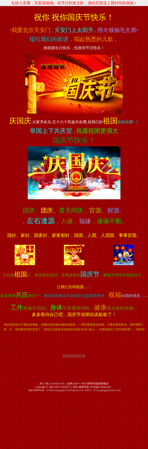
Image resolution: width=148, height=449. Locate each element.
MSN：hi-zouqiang (95, 390)
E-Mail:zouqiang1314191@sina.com (65, 390)
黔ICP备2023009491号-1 (53, 383)
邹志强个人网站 (69, 387)
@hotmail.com (113, 390)
